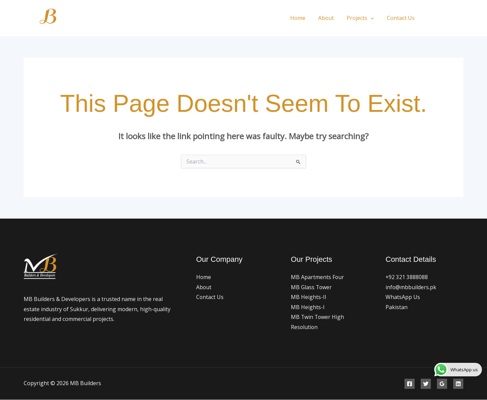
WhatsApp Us (403, 297)
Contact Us (402, 18)
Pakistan (397, 307)
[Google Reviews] (442, 384)
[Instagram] (460, 18)
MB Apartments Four (317, 277)
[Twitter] (445, 18)
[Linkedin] (458, 384)
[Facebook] (430, 18)
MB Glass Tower (311, 287)
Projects (363, 18)
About (331, 18)
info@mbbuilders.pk (411, 287)
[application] (373, 18)
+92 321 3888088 (407, 277)
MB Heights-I (308, 307)
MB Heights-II (308, 297)
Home (304, 18)
